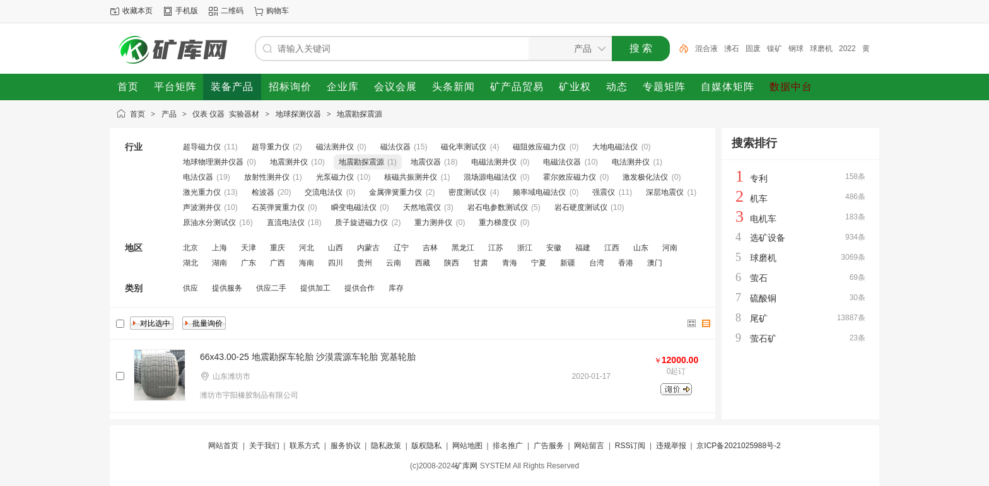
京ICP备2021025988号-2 (738, 445)
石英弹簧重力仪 (278, 207)
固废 (753, 48)
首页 (137, 114)
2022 (847, 48)
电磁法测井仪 (494, 162)
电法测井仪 (631, 162)
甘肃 (480, 262)
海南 (306, 262)
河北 (306, 247)
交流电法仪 (323, 192)
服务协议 (346, 445)
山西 (335, 247)
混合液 (706, 48)
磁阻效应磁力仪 (539, 146)
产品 (169, 114)
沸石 (731, 48)
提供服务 (227, 288)
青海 (509, 262)
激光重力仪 (202, 192)
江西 (611, 247)
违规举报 (671, 445)
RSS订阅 (630, 445)
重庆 (277, 247)
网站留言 (589, 445)
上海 (219, 247)
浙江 (524, 247)
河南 (669, 247)
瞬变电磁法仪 (354, 207)
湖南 (219, 262)
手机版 (186, 10)
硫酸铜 (763, 298)
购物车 (277, 10)
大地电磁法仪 (615, 146)
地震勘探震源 (359, 114)
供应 (190, 288)
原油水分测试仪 (209, 222)
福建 (582, 247)
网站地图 (467, 445)
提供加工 (315, 288)
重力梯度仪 (498, 222)
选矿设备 (767, 238)
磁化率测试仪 (463, 146)
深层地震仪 (665, 192)
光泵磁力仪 (335, 177)
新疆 (567, 262)
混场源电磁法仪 (490, 177)
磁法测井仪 (335, 146)
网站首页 (223, 445)
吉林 (430, 247)
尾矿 (759, 318)
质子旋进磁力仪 (361, 222)
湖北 (190, 262)
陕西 (451, 262)
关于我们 (264, 445)
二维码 (232, 10)
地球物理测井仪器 (213, 162)
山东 (640, 247)
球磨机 (821, 48)
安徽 (553, 247)
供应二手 (271, 288)
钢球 (796, 48)
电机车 (763, 219)
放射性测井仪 (267, 177)
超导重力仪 (271, 146)
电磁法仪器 (562, 162)
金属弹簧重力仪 (395, 192)
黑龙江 (463, 247)
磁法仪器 (395, 146)
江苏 (495, 247)
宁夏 (538, 262)
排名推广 (508, 445)
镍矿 (774, 48)
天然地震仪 (422, 207)
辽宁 (401, 247)
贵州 (364, 262)
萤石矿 (763, 338)
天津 (248, 247)
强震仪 (603, 192)
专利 (759, 178)
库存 (396, 288)
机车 (759, 199)
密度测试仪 (467, 192)
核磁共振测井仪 (410, 177)
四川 (335, 262)
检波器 (263, 192)
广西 (277, 262)
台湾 (596, 262)
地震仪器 (426, 162)
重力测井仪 (433, 222)
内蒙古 (368, 247)
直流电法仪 (286, 222)
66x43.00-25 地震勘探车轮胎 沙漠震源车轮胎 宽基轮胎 (308, 357)
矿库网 (466, 465)
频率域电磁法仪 (539, 192)
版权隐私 (426, 445)
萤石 (759, 278)
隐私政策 (386, 445)
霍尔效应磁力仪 (569, 177)
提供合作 (359, 288)
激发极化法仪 (645, 177)
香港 (625, 262)
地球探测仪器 (298, 114)
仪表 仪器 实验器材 (225, 114)
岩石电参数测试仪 (497, 207)
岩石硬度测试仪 (580, 207)
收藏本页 (137, 10)
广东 (248, 262)
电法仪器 (198, 177)
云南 (393, 262)
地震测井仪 (289, 162)
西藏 (422, 262)
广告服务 (549, 445)
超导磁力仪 (202, 146)
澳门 (654, 262)
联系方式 (305, 445)
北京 (190, 247)
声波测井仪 (202, 207)
